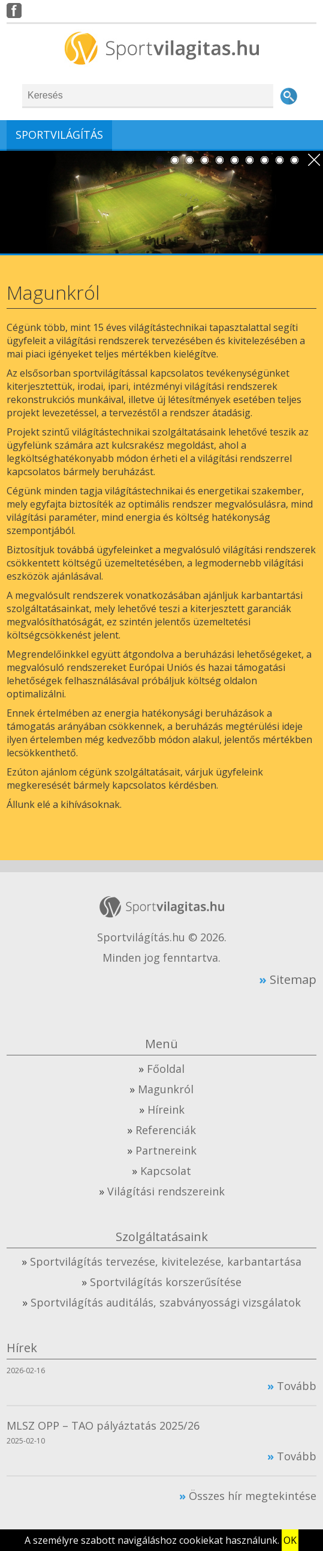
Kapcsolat (165, 1171)
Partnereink (166, 1150)
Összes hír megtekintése (252, 1496)
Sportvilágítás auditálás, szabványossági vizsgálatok (166, 1302)
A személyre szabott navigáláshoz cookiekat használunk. (152, 1540)
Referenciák (165, 1130)
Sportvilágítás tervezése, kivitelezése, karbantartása (165, 1261)
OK (290, 1540)
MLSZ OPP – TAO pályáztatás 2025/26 (103, 1425)
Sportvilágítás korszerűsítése (166, 1282)
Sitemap (293, 979)
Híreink (166, 1109)
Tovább (296, 1386)
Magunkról (166, 1089)
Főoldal (166, 1068)
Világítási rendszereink (166, 1191)
